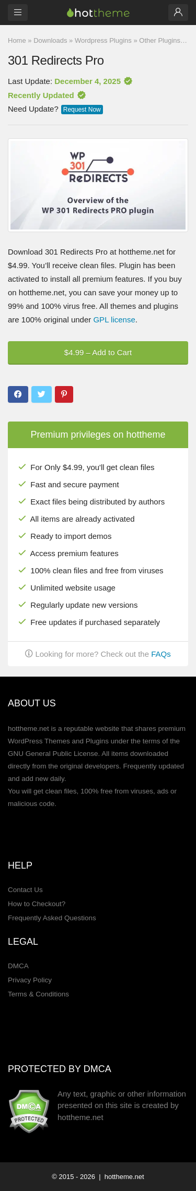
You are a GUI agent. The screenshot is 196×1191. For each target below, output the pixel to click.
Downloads (50, 40)
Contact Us (25, 890)
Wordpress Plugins (103, 40)
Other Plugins (159, 40)
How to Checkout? (36, 904)
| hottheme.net (120, 1177)
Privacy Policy (30, 980)
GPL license (114, 319)
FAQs (161, 653)
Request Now (82, 109)
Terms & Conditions (38, 994)
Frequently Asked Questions (52, 918)
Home (17, 40)
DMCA (18, 966)
